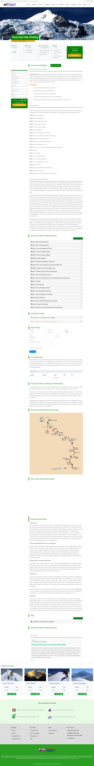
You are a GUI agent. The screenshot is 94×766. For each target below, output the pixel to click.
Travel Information (34, 730)
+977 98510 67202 (70, 738)
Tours (40, 4)
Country (31, 334)
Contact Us (75, 55)
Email (67, 329)
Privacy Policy (52, 733)
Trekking (34, 4)
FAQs (31, 738)
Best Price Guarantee (34, 733)
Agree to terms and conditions (37, 347)
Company (74, 4)
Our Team (14, 733)
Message (31, 339)
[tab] (56, 241)
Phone (58, 334)
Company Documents (16, 738)
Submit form (32, 351)
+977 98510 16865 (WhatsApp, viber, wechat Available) (26, 1)
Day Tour (54, 4)
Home (28, 4)
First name (32, 329)
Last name (50, 329)
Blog (80, 4)
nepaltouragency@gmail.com (7, 1)
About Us (14, 730)
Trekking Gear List (34, 736)
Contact (85, 4)
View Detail (12, 694)
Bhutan (61, 4)
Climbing (47, 4)
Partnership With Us (16, 736)
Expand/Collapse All (78, 238)
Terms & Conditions (53, 730)
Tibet (67, 4)
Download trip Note (55, 65)
